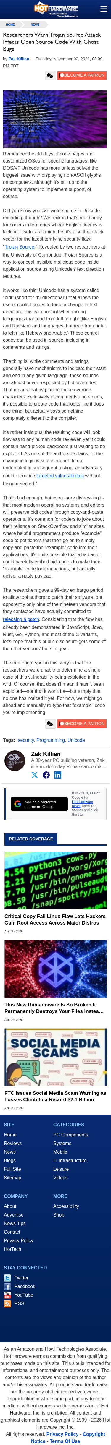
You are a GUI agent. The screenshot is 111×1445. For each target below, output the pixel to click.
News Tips (15, 1223)
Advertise (14, 1214)
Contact (12, 1232)
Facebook (25, 1286)
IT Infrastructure (70, 1160)
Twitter (21, 1277)
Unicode (76, 740)
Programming (50, 740)
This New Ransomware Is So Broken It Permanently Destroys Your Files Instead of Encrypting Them (53, 1008)
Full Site (12, 1169)
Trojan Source (19, 246)
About (10, 1206)
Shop (58, 1214)
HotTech (12, 1249)
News (35, 24)
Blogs (10, 1160)
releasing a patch (21, 619)
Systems (62, 1143)
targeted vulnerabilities (60, 475)
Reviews (13, 1143)
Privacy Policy (18, 1240)
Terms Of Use (65, 1441)
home (10, 24)
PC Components (70, 1134)
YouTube (24, 1295)
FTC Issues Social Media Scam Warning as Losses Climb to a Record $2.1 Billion (55, 1096)
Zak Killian (46, 754)
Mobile (60, 1151)
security (26, 740)
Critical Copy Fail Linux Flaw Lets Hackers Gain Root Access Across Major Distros (55, 920)
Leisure (61, 1169)
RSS (19, 1303)
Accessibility (66, 1206)
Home (10, 1134)
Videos (60, 1177)
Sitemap (12, 1177)
